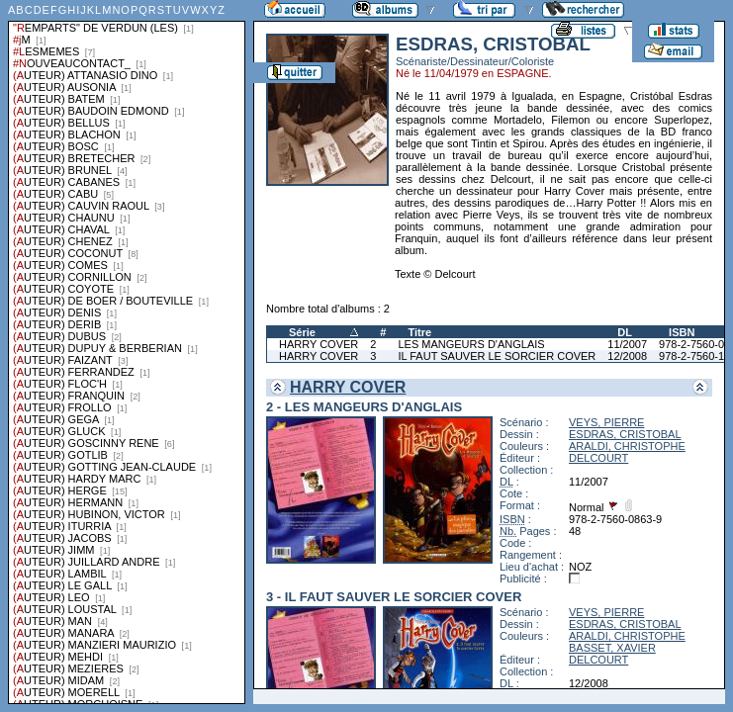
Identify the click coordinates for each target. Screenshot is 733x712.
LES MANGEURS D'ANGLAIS (471, 344)
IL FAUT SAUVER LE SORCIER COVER (497, 356)
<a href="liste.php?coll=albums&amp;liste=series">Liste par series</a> (126, 352)
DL (624, 332)
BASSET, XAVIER (612, 648)
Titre (419, 332)
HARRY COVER (318, 344)
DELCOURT (598, 458)
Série (302, 332)
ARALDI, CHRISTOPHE (627, 446)
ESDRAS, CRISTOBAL (625, 434)
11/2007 (627, 344)
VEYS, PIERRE (606, 422)
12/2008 (627, 356)
